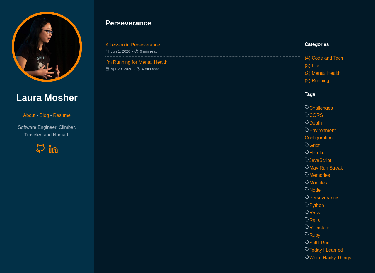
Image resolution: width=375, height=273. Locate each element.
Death (315, 122)
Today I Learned (326, 250)
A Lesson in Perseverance (132, 44)
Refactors (319, 227)
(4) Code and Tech (324, 58)
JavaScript (320, 160)
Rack (314, 212)
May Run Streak (326, 167)
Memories (319, 175)
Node (315, 190)
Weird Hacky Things (330, 257)
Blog (44, 115)
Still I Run (319, 242)
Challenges (321, 108)
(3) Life (312, 65)
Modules (318, 182)
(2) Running (317, 80)
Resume (62, 115)
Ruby (314, 235)
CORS (316, 115)
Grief (314, 145)
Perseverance (323, 197)
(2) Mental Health (323, 73)
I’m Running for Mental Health (136, 62)
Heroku (317, 152)
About (29, 115)
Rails (314, 220)
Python (316, 205)
